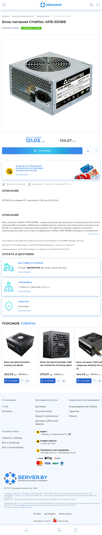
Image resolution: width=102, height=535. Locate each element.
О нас (5, 406)
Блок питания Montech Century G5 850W (17, 364)
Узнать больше (22, 174)
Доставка (40, 406)
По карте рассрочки (26, 170)
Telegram (50, 514)
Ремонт (73, 416)
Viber (37, 514)
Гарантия (74, 411)
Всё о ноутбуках (11, 442)
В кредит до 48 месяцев (28, 166)
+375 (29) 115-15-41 (48, 453)
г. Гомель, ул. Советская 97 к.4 (55, 434)
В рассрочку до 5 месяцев (29, 168)
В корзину (42, 150)
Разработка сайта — (43, 521)
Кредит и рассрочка (46, 416)
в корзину (13, 381)
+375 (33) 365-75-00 (66, 453)
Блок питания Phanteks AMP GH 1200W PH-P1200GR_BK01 (56, 364)
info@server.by (25, 507)
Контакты (7, 411)
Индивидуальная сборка (83, 406)
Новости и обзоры (12, 438)
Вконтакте (65, 514)
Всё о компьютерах (13, 447)
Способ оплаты (43, 411)
